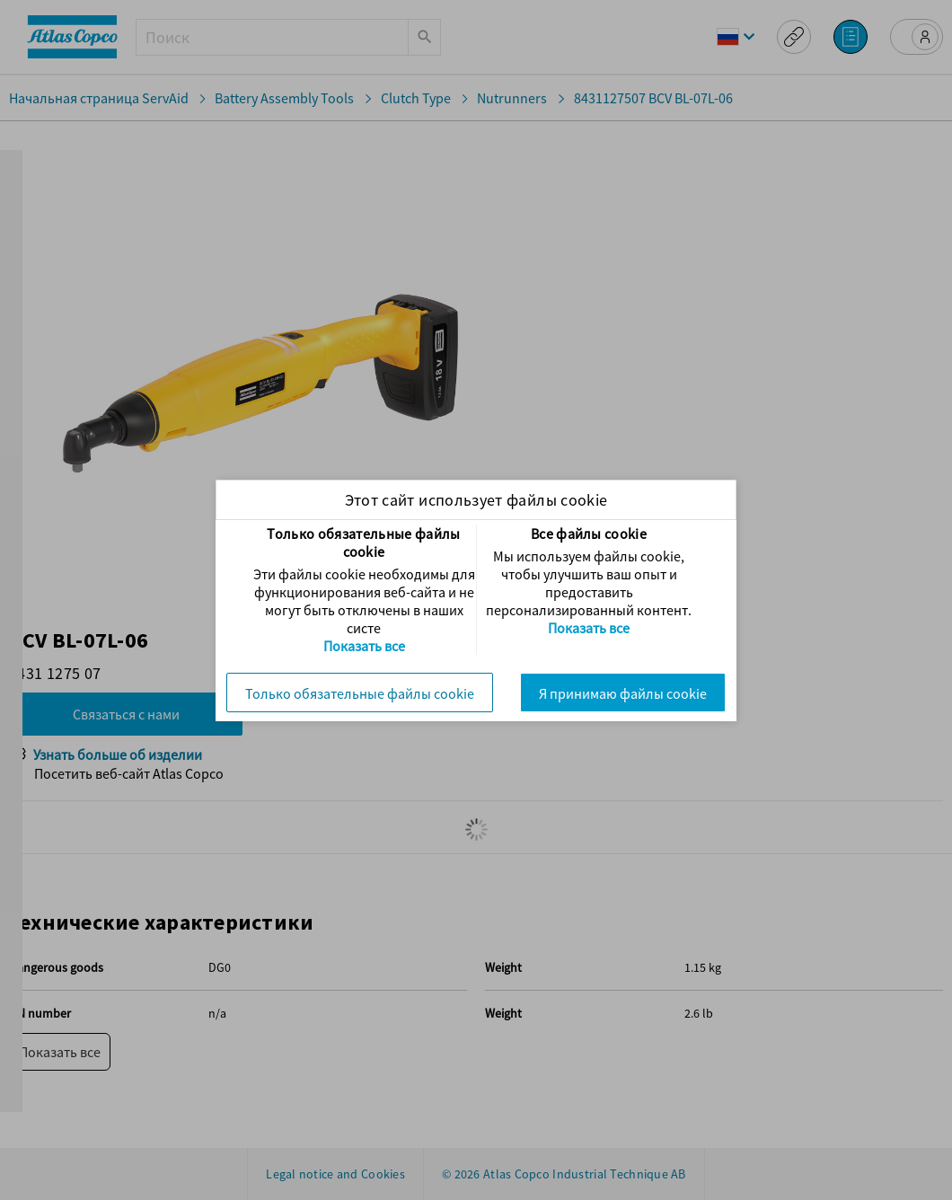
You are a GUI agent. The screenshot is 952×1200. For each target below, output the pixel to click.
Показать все (364, 646)
